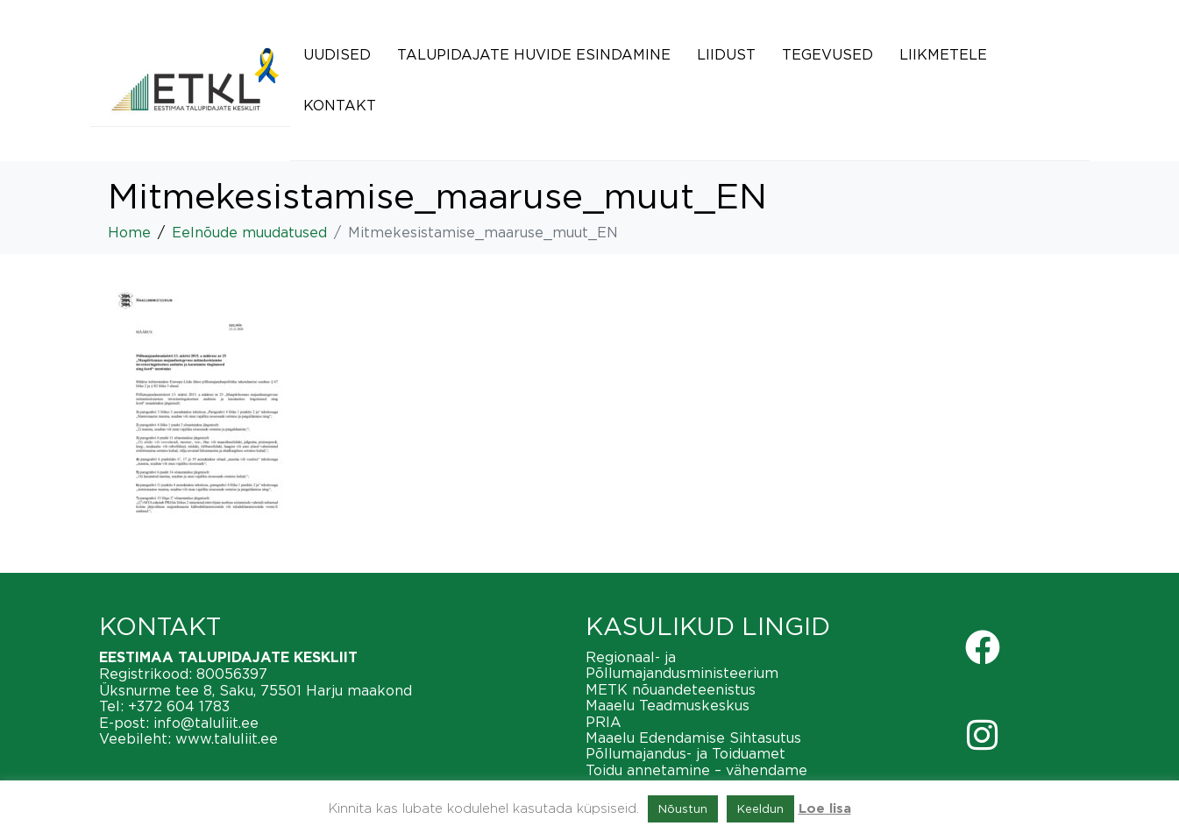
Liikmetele (943, 54)
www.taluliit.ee (226, 738)
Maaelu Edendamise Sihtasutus (693, 737)
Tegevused (827, 54)
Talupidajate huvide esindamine (534, 54)
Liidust (726, 54)
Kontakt (339, 105)
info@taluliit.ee (206, 723)
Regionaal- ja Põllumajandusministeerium (682, 665)
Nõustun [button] (682, 808)
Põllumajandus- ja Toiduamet (685, 753)
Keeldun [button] (760, 808)
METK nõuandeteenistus (671, 689)
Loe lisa (825, 808)
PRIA (603, 722)
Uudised (337, 54)
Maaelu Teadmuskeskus (667, 705)
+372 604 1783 (179, 706)
